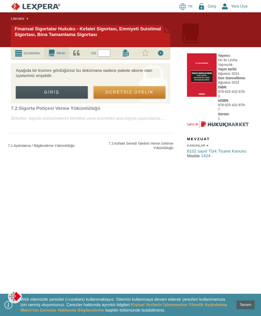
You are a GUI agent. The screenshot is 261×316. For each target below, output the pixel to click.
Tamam (245, 305)
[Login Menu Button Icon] (201, 6)
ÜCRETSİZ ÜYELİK (129, 92)
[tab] (27, 53)
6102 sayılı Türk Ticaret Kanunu (216, 151)
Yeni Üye (239, 6)
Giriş (212, 6)
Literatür (17, 18)
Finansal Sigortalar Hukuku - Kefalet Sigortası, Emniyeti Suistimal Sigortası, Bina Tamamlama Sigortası (88, 31)
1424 (206, 156)
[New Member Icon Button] (225, 6)
